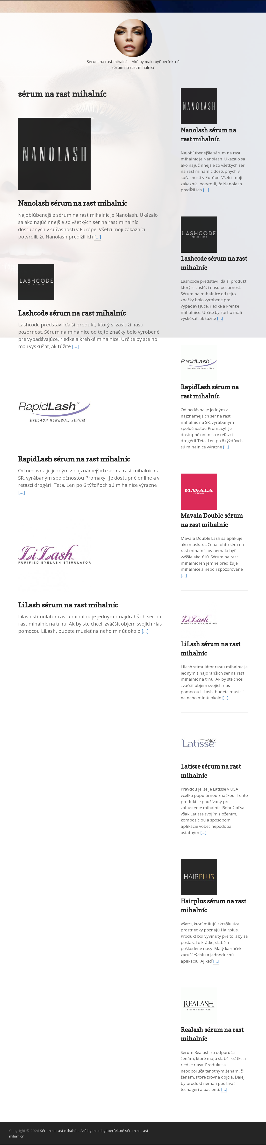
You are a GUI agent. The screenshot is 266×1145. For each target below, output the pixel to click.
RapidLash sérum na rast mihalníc (74, 459)
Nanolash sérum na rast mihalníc (72, 203)
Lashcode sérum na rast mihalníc (72, 313)
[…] (97, 236)
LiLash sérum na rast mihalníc (68, 605)
